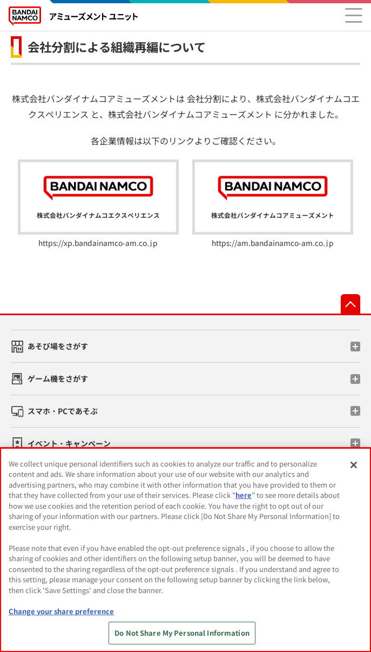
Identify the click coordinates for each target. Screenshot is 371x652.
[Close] (354, 465)
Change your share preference (61, 611)
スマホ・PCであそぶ (63, 410)
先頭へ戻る (350, 304)
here (243, 495)
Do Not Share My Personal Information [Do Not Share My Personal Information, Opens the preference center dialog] (181, 633)
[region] (185, 550)
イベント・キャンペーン (69, 443)
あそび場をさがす (58, 346)
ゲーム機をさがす (58, 378)
